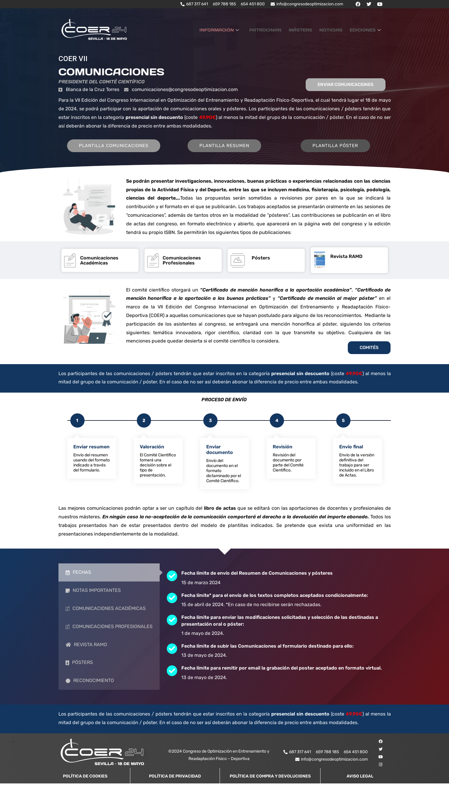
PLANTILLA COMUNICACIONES (119, 154)
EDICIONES (367, 29)
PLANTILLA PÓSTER (341, 154)
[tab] (109, 582)
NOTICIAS (335, 29)
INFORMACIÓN (233, 29)
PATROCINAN (276, 29)
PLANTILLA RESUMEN (230, 154)
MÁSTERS (308, 29)
